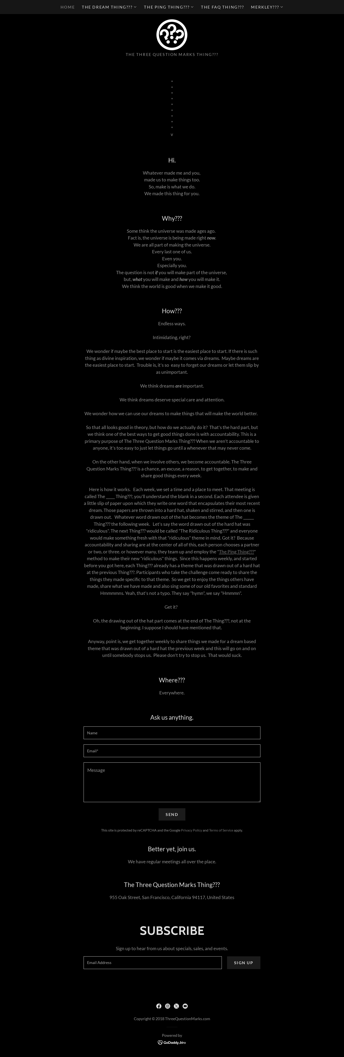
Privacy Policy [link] (191, 830)
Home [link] (68, 7)
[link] (171, 34)
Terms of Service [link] (221, 830)
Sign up (243, 962)
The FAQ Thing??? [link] (222, 7)
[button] (109, 7)
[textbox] (172, 732)
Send (172, 814)
